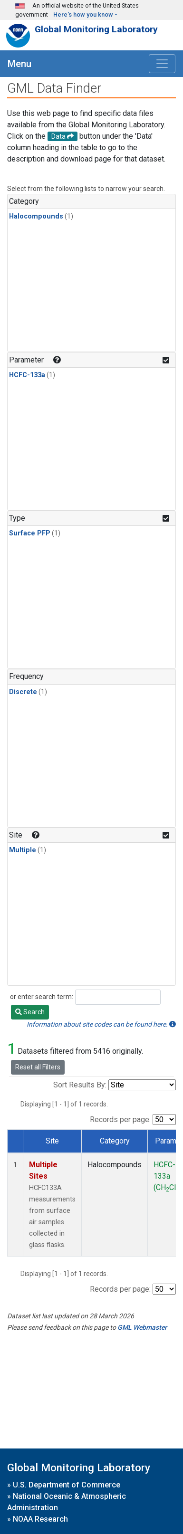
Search (30, 1012)
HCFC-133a (27, 375)
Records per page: (120, 1119)
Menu (19, 63)
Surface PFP (29, 533)
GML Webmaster (142, 1327)
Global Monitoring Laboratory (96, 29)
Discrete (23, 692)
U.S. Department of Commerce (66, 1484)
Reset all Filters (37, 1067)
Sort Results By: (79, 1084)
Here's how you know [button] (83, 14)
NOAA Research (40, 1519)
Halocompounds (36, 216)
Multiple (22, 850)
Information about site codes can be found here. (101, 1024)
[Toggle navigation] (162, 63)
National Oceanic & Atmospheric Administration (66, 1502)
